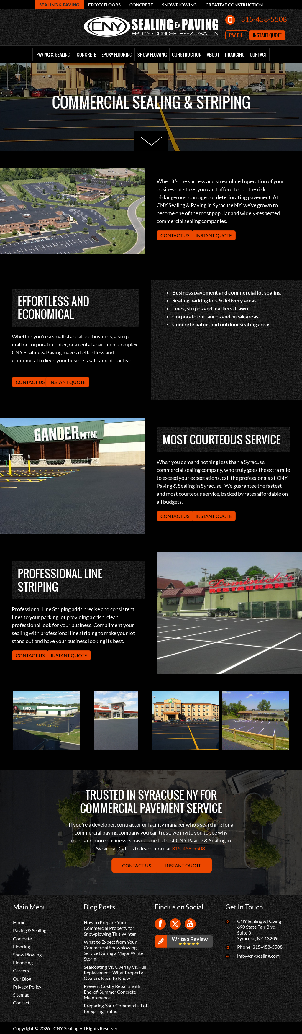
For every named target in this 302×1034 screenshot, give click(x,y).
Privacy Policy (27, 986)
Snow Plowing (152, 54)
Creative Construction (234, 4)
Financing (234, 54)
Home (19, 922)
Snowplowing (179, 4)
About (213, 54)
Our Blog (22, 978)
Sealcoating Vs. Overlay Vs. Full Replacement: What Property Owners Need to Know (115, 972)
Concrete (141, 4)
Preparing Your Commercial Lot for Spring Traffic (115, 1008)
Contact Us (174, 235)
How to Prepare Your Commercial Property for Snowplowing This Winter (110, 928)
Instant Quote (214, 235)
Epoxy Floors (104, 4)
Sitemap (21, 994)
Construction (186, 54)
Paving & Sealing (53, 54)
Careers (21, 970)
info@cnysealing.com (258, 955)
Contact (258, 54)
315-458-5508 (264, 19)
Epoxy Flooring (116, 54)
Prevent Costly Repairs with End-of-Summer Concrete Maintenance (112, 991)
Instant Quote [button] (267, 35)
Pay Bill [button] (236, 35)
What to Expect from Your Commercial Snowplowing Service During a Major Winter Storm (114, 950)
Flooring (21, 946)
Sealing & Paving (59, 4)
